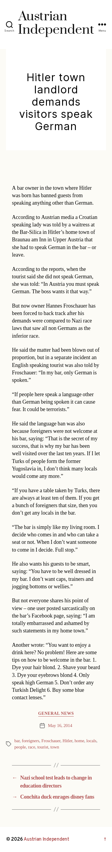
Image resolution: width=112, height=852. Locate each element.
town (54, 747)
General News (56, 713)
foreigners (30, 741)
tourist (42, 747)
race (31, 747)
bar (17, 741)
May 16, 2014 (60, 725)
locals (91, 741)
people (20, 747)
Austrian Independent (46, 839)
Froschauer (51, 741)
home (79, 741)
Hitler (67, 741)
